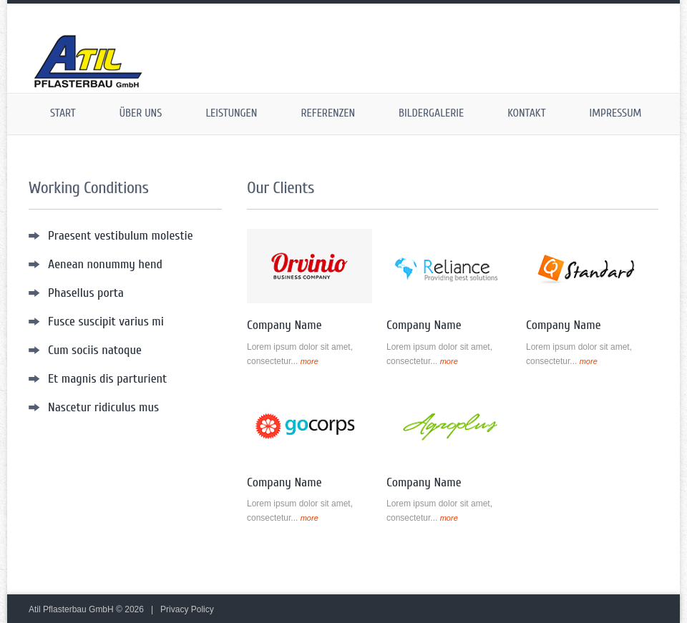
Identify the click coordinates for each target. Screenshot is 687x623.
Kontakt (526, 113)
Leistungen (231, 113)
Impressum (616, 113)
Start (63, 113)
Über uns (141, 113)
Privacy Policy (187, 609)
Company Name (284, 325)
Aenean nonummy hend (105, 264)
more (309, 361)
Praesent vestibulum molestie (120, 235)
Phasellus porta (86, 292)
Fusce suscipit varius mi (106, 321)
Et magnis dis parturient (107, 378)
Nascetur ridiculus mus (103, 407)
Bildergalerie (431, 113)
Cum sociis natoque (95, 350)
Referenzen (328, 113)
